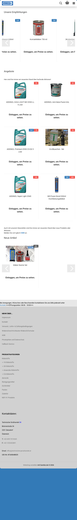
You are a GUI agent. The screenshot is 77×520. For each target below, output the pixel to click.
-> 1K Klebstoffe (8, 414)
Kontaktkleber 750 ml (38, 91)
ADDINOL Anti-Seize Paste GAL (56, 154)
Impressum (6, 369)
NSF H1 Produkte (8, 449)
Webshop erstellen (30, 517)
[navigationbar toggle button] (73, 3)
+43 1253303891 (10, 494)
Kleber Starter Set (20, 317)
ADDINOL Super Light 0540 (20, 248)
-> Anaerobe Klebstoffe (10, 422)
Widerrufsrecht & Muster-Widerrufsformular (18, 382)
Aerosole (5, 429)
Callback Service (8, 395)
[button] (6, 94)
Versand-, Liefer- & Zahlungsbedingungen (17, 378)
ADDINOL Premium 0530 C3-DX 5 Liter (20, 202)
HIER (23, 284)
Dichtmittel (6, 437)
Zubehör (5, 445)
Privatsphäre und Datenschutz (13, 391)
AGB (3, 387)
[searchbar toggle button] (60, 3)
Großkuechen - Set (56, 201)
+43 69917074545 (10, 491)
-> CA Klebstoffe (8, 426)
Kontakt (3, 357)
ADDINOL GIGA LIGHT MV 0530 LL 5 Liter (20, 155)
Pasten (4, 441)
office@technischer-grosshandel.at (19, 502)
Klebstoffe (6, 410)
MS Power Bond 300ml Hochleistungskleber (57, 249)
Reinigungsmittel (8, 433)
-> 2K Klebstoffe (8, 418)
